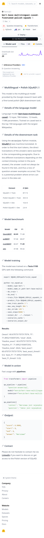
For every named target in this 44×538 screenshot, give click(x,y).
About (4, 494)
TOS (3, 487)
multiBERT (7, 244)
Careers (5, 498)
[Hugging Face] (3, 530)
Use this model (20, 39)
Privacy (5, 490)
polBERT (6, 239)
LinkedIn (6, 455)
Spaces (5, 516)
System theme (9, 478)
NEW (23, 65)
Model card (9, 44)
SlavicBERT (7, 234)
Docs (4, 524)
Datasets (6, 513)
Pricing (5, 520)
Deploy (22, 35)
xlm (4, 249)
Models (5, 509)
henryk (7, 11)
